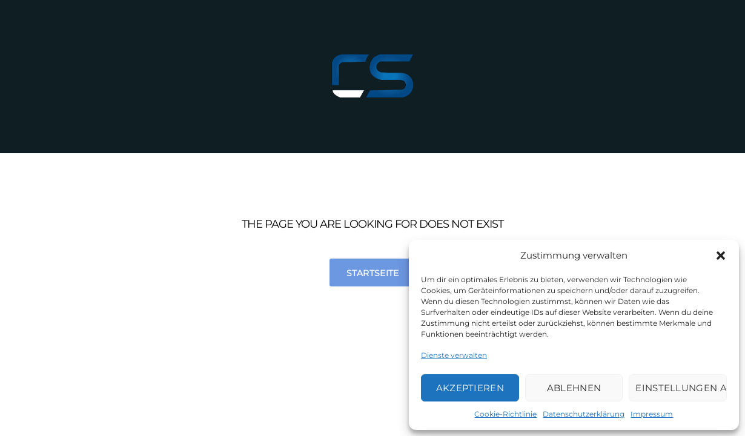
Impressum (652, 413)
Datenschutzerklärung (583, 413)
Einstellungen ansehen (681, 388)
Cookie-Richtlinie (505, 413)
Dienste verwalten (454, 355)
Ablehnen (574, 388)
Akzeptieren (470, 388)
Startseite (372, 273)
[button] (721, 255)
